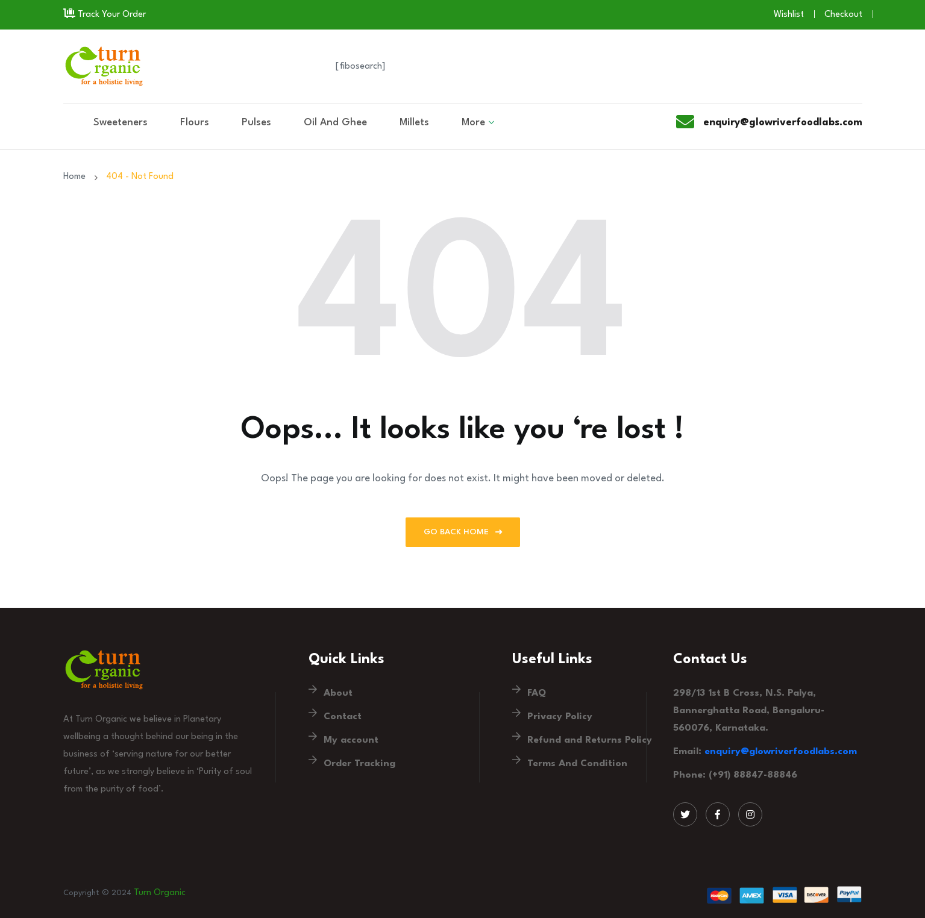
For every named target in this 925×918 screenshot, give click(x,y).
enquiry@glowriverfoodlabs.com (780, 752)
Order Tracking (359, 764)
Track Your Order (104, 14)
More (473, 122)
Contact (343, 717)
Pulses (256, 122)
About (338, 693)
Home (76, 176)
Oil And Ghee (335, 122)
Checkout (843, 14)
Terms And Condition (577, 764)
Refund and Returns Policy (589, 740)
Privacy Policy (559, 717)
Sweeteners (120, 122)
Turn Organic (160, 893)
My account (351, 740)
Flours (194, 122)
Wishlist (789, 14)
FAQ (536, 693)
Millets (414, 122)
